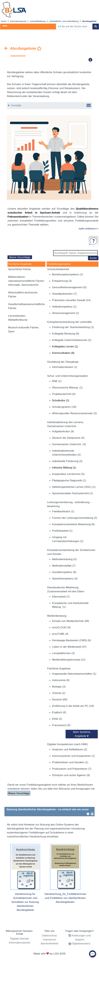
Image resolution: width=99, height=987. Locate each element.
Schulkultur (60, 400)
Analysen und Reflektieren (69, 749)
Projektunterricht (63, 393)
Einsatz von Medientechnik (70, 620)
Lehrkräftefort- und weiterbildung (63, 21)
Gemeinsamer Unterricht (69, 444)
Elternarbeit (61, 596)
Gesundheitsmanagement (69, 287)
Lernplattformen (63, 653)
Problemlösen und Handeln (70, 762)
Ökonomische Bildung (67, 387)
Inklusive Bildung (64, 467)
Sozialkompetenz (64, 572)
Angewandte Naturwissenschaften (74, 673)
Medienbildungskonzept (69, 659)
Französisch (61, 725)
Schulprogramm (64, 406)
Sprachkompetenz (65, 578)
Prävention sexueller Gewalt (71, 300)
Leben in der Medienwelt (69, 646)
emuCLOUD (61, 627)
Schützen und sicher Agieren (71, 775)
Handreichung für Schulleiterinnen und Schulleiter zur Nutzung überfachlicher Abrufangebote (25, 901)
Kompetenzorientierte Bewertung (73, 524)
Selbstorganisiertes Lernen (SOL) (73, 486)
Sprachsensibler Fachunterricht (72, 493)
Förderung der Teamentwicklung (73, 327)
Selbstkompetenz (64, 306)
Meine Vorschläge (19, 257)
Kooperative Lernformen (68, 473)
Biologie (59, 686)
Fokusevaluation (18, 216)
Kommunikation (63, 352)
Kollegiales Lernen (65, 346)
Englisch (59, 712)
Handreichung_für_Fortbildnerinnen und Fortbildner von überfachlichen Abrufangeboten (65, 897)
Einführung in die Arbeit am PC (73, 705)
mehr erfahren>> (88, 228)
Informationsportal (18, 21)
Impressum (49, 939)
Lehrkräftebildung (38, 21)
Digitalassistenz (80, 943)
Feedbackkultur (63, 511)
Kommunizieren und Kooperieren (73, 755)
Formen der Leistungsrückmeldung (74, 517)
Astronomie (61, 680)
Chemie (58, 693)
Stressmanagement (65, 313)
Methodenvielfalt (63, 565)
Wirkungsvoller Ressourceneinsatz (74, 413)
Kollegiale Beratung (65, 333)
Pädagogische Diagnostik (69, 480)
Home (3, 21)
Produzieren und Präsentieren (71, 768)
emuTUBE (60, 633)
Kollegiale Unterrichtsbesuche (71, 340)
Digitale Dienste (19, 938)
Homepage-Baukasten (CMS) (71, 640)
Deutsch (59, 699)
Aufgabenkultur (63, 431)
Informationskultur (64, 366)
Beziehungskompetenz (67, 274)
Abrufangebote (89, 21)
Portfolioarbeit (62, 530)
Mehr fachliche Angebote (81, 733)
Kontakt (51, 105)
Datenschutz (49, 935)
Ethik (57, 718)
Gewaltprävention (64, 293)
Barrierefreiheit (49, 943)
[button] (91, 60)
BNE (57, 381)
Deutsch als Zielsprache (68, 437)
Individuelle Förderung (67, 461)
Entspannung (62, 280)
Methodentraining (64, 559)
